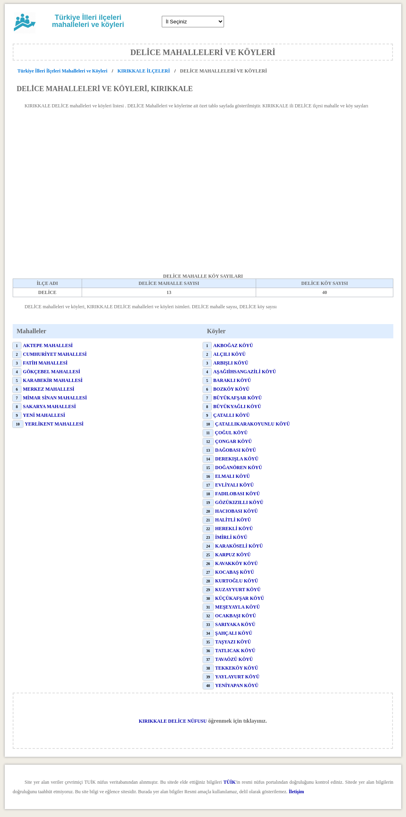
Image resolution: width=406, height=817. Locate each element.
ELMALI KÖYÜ (232, 476)
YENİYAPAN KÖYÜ (237, 685)
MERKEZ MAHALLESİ (49, 389)
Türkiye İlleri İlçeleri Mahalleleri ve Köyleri (63, 71)
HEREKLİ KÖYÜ (234, 528)
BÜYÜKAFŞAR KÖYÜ (237, 398)
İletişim (296, 791)
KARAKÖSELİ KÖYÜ (239, 546)
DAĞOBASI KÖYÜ (235, 450)
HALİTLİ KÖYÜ (233, 520)
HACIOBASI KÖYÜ (236, 511)
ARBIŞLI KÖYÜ (230, 363)
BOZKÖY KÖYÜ (231, 389)
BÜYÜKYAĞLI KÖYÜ (237, 406)
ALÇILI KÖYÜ (229, 354)
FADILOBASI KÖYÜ (237, 493)
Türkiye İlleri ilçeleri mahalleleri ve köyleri (88, 21)
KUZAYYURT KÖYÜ (238, 589)
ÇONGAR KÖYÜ (233, 441)
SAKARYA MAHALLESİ (49, 406)
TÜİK (230, 782)
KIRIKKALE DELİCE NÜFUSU (173, 721)
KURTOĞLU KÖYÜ (236, 581)
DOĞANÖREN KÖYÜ (238, 467)
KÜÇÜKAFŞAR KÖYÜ (239, 598)
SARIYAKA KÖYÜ (235, 624)
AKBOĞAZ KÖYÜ (233, 345)
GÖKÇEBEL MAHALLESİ (51, 371)
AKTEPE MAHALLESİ (48, 345)
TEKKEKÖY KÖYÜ (237, 668)
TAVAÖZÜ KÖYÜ (234, 659)
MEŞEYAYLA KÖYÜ (237, 607)
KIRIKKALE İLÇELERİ (143, 71)
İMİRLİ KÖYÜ (231, 537)
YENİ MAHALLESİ (44, 415)
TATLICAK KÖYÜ (235, 650)
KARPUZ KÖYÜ (233, 554)
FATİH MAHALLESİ (45, 363)
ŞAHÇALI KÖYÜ (234, 633)
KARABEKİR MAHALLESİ (52, 380)
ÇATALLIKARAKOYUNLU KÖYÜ (252, 424)
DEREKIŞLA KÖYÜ (237, 459)
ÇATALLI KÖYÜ (231, 415)
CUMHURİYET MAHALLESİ (55, 354)
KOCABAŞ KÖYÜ (234, 572)
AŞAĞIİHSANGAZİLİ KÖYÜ (244, 371)
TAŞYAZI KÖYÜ (233, 642)
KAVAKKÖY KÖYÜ (236, 563)
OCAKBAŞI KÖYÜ (235, 615)
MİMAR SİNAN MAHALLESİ (55, 398)
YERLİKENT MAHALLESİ (54, 424)
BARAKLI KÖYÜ (232, 380)
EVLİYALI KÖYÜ (234, 485)
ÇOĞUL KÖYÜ (231, 432)
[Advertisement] (203, 199)
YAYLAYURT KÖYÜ (237, 677)
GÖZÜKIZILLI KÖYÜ (239, 502)
